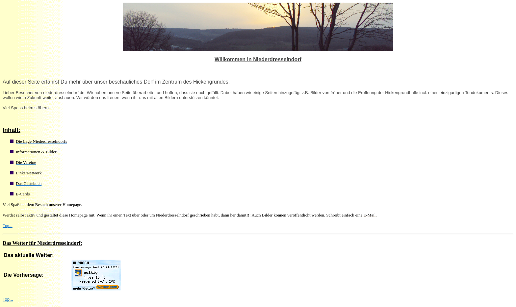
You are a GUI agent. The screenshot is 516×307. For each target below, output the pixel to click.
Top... (8, 225)
